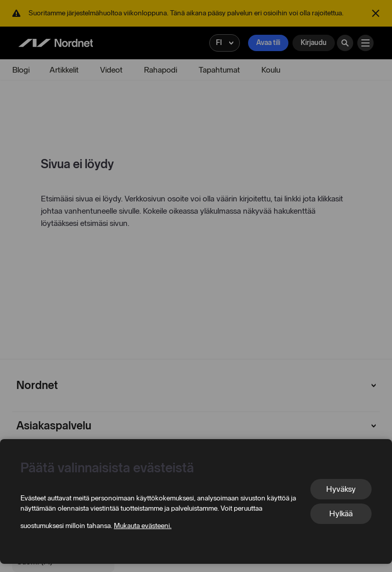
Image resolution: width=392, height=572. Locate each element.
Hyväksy (341, 489)
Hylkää (341, 513)
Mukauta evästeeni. (143, 525)
